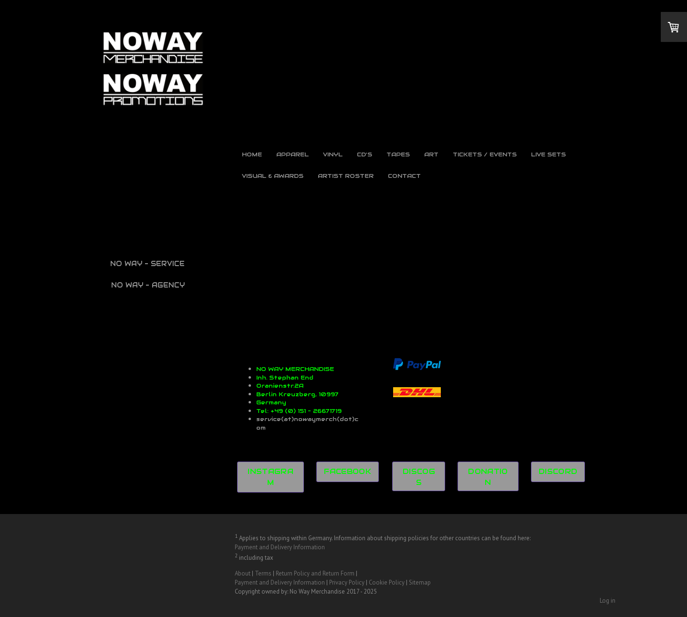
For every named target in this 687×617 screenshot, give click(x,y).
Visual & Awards (272, 175)
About (242, 573)
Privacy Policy (346, 582)
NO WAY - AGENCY (148, 285)
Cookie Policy (387, 582)
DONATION (488, 477)
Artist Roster (346, 175)
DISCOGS (419, 477)
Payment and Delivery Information (280, 547)
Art (431, 154)
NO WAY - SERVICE (147, 263)
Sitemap (420, 582)
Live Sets (548, 154)
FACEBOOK (347, 471)
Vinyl (333, 154)
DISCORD (558, 471)
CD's (364, 154)
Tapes (398, 154)
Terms (263, 573)
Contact (404, 175)
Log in (607, 600)
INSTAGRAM (270, 477)
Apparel (292, 154)
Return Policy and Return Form (315, 573)
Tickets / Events (485, 154)
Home (252, 154)
